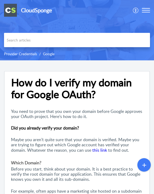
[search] (77, 40)
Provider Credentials (20, 53)
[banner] (77, 30)
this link (99, 150)
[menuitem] (136, 10)
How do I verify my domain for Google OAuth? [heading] (71, 89)
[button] (136, 10)
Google (48, 53)
